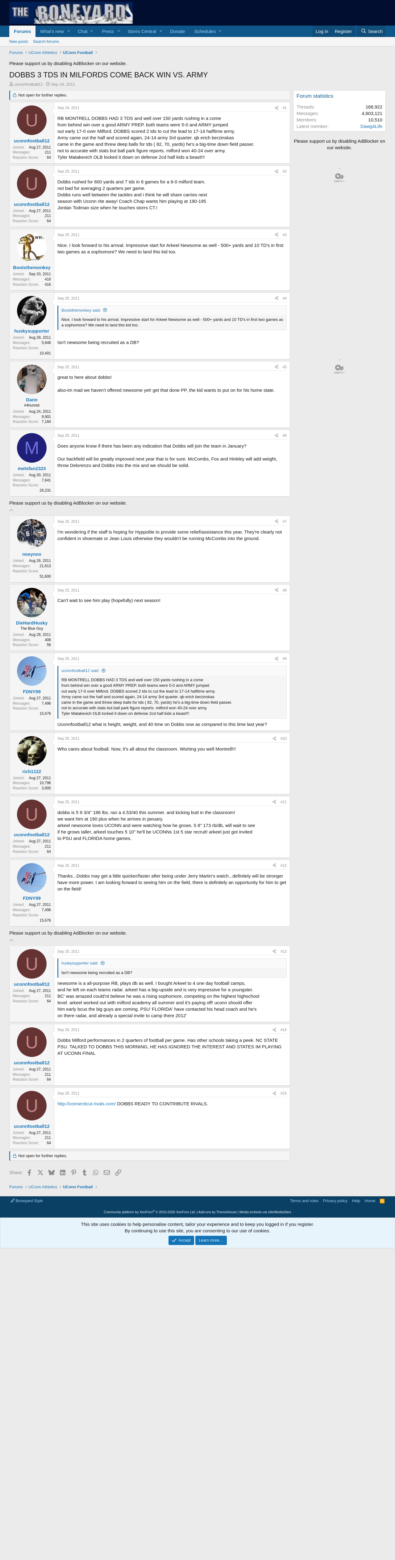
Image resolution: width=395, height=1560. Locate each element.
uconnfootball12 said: (80, 670)
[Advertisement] (148, 986)
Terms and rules (304, 1287)
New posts (18, 41)
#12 (284, 865)
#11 (284, 802)
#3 (285, 235)
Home (370, 1287)
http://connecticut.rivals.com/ (86, 1190)
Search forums (46, 41)
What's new (52, 31)
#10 (284, 738)
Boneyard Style (26, 1287)
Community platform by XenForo (150, 1298)
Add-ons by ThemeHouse (217, 1298)
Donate (177, 31)
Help (356, 1287)
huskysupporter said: (79, 1049)
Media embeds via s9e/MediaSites (265, 1298)
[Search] (371, 31)
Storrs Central (142, 31)
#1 (285, 108)
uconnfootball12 (29, 84)
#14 (284, 1116)
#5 (285, 367)
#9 (285, 659)
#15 (284, 1179)
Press (108, 31)
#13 (284, 1038)
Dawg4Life (371, 126)
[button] (68, 31)
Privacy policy (335, 1287)
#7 (285, 521)
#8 (285, 590)
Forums (22, 31)
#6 (285, 435)
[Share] (276, 108)
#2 (285, 171)
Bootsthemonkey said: (81, 310)
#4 (285, 298)
